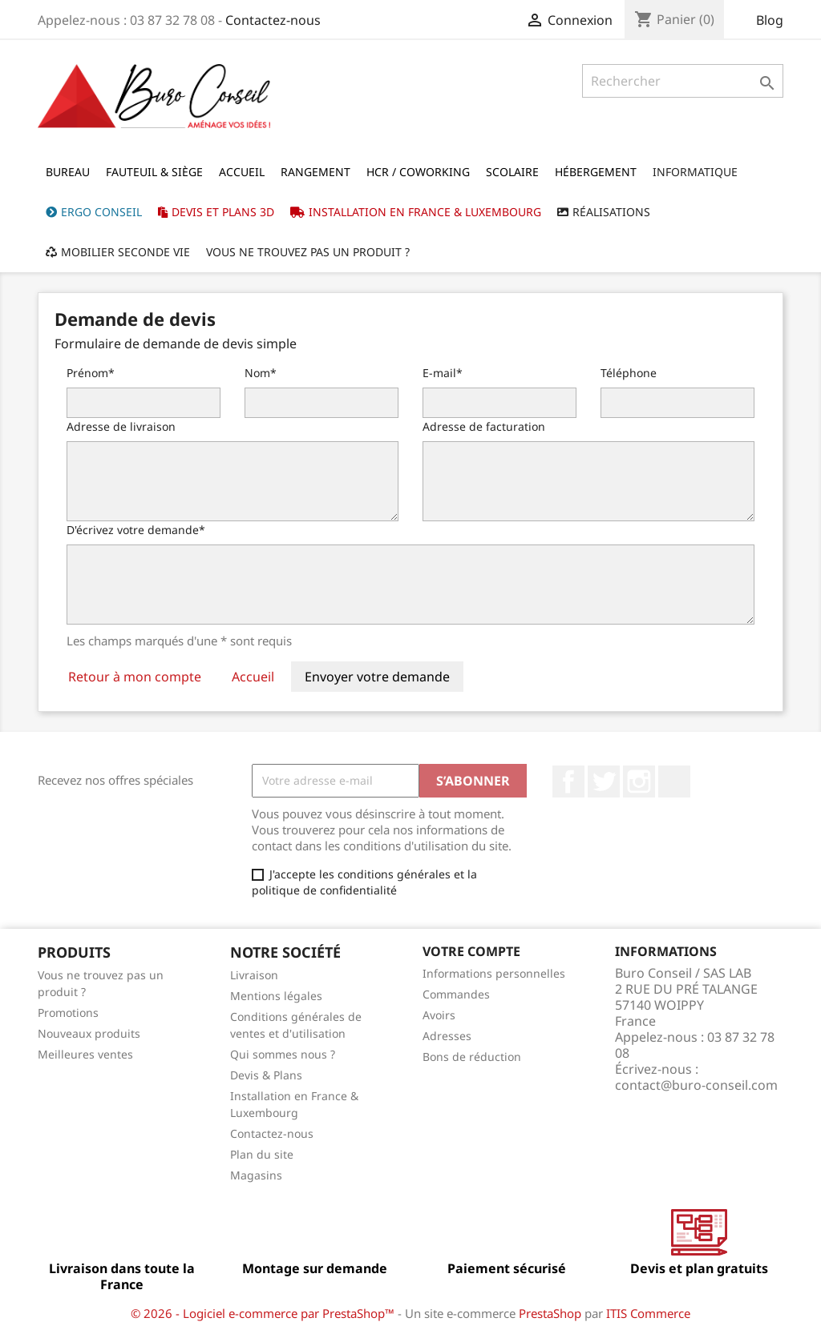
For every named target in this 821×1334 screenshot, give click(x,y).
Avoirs (439, 1015)
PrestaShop (550, 1313)
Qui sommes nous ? (282, 1054)
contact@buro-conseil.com (696, 1085)
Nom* (261, 372)
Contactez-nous (273, 20)
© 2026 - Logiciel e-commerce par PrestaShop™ (264, 1313)
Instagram (639, 781)
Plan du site (261, 1154)
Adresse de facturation (484, 426)
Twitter (604, 781)
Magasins (256, 1175)
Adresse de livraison (121, 426)
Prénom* (91, 372)
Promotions (68, 1012)
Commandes (456, 994)
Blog (769, 20)
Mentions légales (276, 995)
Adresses (447, 1035)
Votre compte (471, 951)
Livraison (254, 974)
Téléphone (629, 372)
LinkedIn (674, 781)
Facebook (568, 781)
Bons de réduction (472, 1056)
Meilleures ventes (85, 1054)
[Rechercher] (682, 81)
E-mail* (443, 372)
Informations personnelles (494, 973)
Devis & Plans (266, 1075)
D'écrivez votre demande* (136, 529)
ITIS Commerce (648, 1313)
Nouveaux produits (89, 1033)
